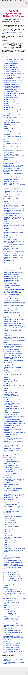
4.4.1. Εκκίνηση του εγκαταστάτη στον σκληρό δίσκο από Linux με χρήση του (14, 218)
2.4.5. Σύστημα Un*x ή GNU (11, 131)
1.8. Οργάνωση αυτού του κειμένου (12, 80)
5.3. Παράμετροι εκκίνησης (10, 298)
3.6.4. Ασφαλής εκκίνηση (10, 181)
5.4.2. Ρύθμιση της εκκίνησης (11, 321)
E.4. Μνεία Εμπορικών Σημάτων (11, 649)
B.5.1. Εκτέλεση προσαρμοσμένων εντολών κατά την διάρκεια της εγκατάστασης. (13, 557)
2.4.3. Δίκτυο (7, 127)
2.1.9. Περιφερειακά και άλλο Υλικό (13, 110)
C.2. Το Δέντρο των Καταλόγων (11, 574)
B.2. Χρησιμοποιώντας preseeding (12, 488)
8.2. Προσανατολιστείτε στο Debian (12, 421)
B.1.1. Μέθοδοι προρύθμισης (11, 484)
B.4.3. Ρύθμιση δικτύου (10, 522)
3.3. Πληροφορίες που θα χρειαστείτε (13, 150)
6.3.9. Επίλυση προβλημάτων (12, 380)
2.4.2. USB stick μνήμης (10, 125)
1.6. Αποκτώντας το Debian (10, 75)
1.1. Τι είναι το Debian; (9, 65)
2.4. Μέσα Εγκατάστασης (10, 121)
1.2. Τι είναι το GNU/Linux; (10, 67)
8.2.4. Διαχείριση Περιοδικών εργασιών (14, 432)
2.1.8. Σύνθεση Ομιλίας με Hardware (13, 108)
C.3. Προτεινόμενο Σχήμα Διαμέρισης (13, 576)
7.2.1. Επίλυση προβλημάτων (12, 412)
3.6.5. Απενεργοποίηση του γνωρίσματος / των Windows (14, 185)
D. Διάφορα (6, 587)
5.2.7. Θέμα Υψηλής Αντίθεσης (12, 285)
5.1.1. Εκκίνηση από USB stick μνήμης (14, 255)
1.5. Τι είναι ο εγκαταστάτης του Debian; (13, 73)
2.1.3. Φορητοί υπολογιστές (11, 97)
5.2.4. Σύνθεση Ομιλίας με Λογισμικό (13, 278)
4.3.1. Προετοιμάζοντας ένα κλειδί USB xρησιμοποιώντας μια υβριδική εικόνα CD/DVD (14, 210)
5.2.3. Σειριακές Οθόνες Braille (12, 276)
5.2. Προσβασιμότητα (9, 270)
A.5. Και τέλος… (7, 477)
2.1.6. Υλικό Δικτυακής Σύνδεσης (12, 103)
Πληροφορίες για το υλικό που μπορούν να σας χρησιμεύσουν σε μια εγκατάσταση (13, 659)
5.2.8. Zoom (7, 287)
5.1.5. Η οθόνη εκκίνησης (10, 266)
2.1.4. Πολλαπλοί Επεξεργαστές (12, 99)
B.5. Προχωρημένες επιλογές (11, 553)
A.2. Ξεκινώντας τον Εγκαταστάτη (12, 461)
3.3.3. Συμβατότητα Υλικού (11, 157)
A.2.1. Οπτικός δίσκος (10, 463)
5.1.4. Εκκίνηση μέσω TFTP (11, 264)
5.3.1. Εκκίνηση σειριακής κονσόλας (13, 300)
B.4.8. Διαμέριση (8, 535)
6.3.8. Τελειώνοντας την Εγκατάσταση (14, 378)
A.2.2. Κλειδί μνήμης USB (11, 465)
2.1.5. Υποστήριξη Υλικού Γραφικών (13, 101)
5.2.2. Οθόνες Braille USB (11, 274)
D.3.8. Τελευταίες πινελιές (10, 621)
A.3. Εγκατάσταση (8, 471)
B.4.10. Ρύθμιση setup (10, 540)
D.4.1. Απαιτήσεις (8, 628)
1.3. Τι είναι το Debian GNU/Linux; (12, 69)
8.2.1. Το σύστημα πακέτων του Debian (14, 423)
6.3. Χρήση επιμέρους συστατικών (12, 351)
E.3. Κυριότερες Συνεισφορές (11, 647)
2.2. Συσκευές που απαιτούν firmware (13, 112)
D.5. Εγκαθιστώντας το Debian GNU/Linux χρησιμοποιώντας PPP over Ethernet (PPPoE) (13, 638)
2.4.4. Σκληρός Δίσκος (10, 129)
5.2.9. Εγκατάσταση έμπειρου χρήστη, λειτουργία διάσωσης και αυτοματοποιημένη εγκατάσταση (14, 291)
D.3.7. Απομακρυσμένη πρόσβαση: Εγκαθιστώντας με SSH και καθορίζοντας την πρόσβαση (13, 618)
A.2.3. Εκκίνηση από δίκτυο (11, 467)
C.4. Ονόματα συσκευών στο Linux (12, 578)
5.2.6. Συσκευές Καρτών (10, 283)
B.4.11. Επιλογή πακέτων (10, 542)
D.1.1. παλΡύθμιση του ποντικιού (13, 591)
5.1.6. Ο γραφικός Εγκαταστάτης (12, 268)
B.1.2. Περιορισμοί (9, 486)
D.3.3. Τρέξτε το (12, 606)
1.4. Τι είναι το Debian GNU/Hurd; (12, 71)
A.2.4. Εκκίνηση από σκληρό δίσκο (13, 469)
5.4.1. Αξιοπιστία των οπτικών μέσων (14, 319)
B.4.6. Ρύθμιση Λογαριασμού (11, 529)
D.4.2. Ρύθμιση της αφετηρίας (12, 630)
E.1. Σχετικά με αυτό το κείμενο (11, 643)
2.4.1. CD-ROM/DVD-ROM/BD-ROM (13, 123)
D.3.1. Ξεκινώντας (9, 600)
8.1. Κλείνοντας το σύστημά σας (11, 419)
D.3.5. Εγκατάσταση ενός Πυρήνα (13, 611)
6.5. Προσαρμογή (8, 397)
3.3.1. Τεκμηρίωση (9, 152)
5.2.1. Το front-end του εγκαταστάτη (13, 272)
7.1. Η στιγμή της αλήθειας (10, 406)
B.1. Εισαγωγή (7, 482)
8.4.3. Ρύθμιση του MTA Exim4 (12, 448)
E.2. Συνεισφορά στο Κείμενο (11, 645)
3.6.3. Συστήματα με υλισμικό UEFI (13, 179)
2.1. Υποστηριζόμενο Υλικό (10, 91)
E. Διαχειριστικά (7, 641)
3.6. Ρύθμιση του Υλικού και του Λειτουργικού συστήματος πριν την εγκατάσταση (12, 170)
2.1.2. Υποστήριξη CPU (10, 95)
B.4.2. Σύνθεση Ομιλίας (10, 520)
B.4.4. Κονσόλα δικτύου (10, 524)
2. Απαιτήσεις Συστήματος (10, 89)
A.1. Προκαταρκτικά (8, 459)
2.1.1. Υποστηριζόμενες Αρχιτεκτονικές (14, 93)
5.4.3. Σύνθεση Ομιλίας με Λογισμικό (13, 323)
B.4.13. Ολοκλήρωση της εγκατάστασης (14, 548)
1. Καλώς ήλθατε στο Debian (10, 63)
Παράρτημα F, (12, 32)
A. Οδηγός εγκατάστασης (9, 457)
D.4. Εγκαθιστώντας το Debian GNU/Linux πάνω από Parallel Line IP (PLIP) (13, 625)
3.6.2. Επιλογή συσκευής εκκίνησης (13, 177)
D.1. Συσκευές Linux (8, 589)
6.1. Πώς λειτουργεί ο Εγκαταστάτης (12, 344)
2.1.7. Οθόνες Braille (9, 105)
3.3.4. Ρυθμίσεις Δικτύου (10, 159)
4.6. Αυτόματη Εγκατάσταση (10, 239)
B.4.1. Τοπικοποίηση (9, 518)
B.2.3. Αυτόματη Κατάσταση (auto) (13, 497)
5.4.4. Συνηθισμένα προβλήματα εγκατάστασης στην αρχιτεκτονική (14, 327)
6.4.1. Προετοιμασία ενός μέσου (12, 388)
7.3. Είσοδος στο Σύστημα (10, 414)
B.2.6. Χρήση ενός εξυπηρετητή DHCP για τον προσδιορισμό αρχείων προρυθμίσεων (14, 508)
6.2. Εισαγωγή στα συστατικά (11, 349)
